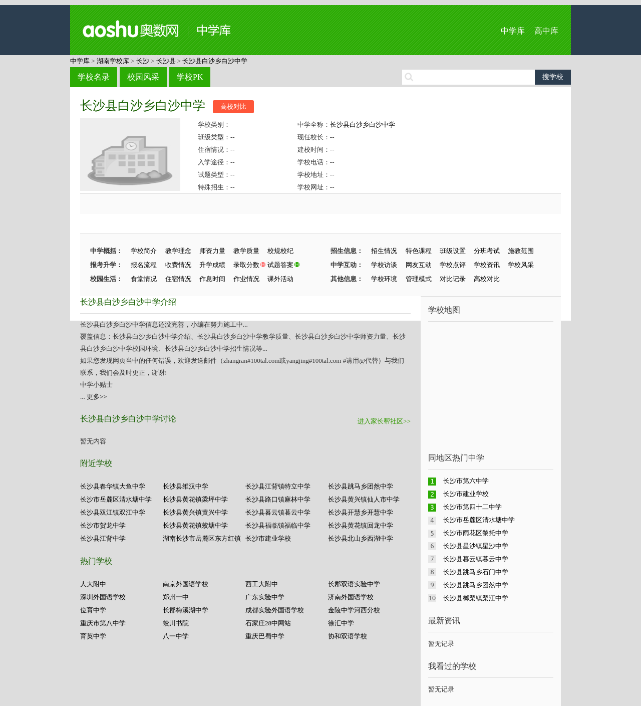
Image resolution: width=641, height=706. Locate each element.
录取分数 (246, 265)
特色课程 (419, 251)
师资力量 (212, 251)
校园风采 (143, 77)
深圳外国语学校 (103, 597)
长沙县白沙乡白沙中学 (214, 61)
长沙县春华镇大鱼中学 (112, 486)
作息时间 (212, 279)
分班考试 (487, 251)
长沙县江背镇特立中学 (277, 486)
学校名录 (94, 77)
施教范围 (521, 251)
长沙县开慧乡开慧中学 (360, 512)
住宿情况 (178, 279)
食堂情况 (144, 279)
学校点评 (453, 265)
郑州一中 (176, 597)
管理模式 (419, 279)
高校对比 (233, 106)
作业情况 (246, 279)
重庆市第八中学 (103, 623)
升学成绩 (212, 265)
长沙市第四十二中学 (472, 507)
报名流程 (144, 265)
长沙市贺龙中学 (103, 525)
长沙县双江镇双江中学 (112, 512)
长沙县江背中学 (103, 538)
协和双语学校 (347, 636)
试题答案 (280, 265)
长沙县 (166, 61)
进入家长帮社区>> (384, 421)
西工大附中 (261, 584)
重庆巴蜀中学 (264, 636)
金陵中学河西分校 (354, 610)
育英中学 (93, 636)
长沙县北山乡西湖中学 (360, 538)
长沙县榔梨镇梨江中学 (475, 598)
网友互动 (419, 265)
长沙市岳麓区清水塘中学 (116, 499)
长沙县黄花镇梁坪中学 (195, 499)
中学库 (513, 31)
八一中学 (176, 636)
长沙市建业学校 (268, 538)
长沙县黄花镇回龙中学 (360, 525)
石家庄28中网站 (268, 623)
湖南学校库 (113, 61)
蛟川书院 (176, 623)
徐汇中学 (341, 623)
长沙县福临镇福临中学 (277, 525)
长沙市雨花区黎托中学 (475, 533)
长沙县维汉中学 (185, 486)
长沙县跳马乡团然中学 (360, 486)
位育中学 (93, 610)
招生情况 (384, 251)
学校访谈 (384, 265)
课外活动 (280, 279)
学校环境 (384, 279)
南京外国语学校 (185, 584)
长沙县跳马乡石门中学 (475, 572)
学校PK (190, 77)
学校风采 (521, 265)
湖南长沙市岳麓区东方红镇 (202, 538)
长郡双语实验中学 (354, 584)
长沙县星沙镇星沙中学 (475, 546)
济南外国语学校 (351, 597)
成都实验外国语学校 (274, 610)
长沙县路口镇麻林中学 (277, 499)
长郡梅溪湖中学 (185, 610)
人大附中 (93, 584)
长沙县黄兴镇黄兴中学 (195, 512)
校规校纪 (280, 251)
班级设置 (453, 251)
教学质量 (246, 251)
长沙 (142, 61)
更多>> (97, 396)
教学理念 (178, 251)
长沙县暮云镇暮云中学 (277, 512)
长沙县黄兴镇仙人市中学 (364, 499)
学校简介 (144, 251)
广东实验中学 (264, 597)
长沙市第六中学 (466, 481)
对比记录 (453, 279)
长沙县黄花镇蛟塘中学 (195, 525)
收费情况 (178, 265)
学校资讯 (487, 265)
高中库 (546, 31)
